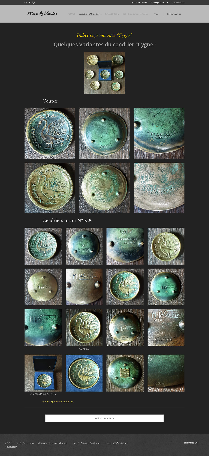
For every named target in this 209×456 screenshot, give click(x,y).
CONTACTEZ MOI (191, 443)
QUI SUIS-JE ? (12, 447)
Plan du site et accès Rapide (53, 443)
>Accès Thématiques (118, 443)
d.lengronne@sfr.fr (160, 2)
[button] (174, 14)
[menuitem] (70, 14)
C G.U (9, 443)
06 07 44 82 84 (179, 2)
